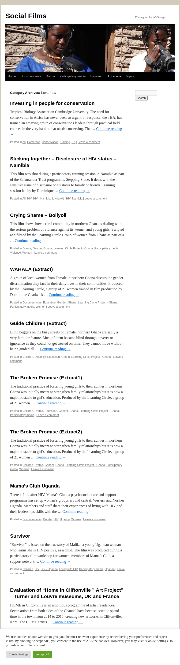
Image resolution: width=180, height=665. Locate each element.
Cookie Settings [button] (18, 654)
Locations (114, 76)
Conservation (50, 142)
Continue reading (74, 191)
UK (73, 142)
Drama (50, 76)
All (24, 142)
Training (65, 142)
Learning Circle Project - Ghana (73, 248)
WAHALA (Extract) (31, 269)
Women (27, 252)
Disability (40, 356)
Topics (130, 76)
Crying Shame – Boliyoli (38, 215)
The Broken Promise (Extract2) (46, 431)
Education (49, 302)
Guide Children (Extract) (38, 323)
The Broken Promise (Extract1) (46, 377)
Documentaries (31, 76)
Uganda (65, 519)
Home (12, 76)
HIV (29, 198)
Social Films (25, 16)
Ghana (47, 248)
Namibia (77, 198)
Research (96, 76)
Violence (15, 252)
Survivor (20, 536)
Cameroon (33, 142)
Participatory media (73, 76)
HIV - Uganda (49, 569)
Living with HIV (61, 198)
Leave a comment (89, 142)
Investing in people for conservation (52, 103)
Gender (37, 248)
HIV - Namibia (42, 198)
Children (27, 356)
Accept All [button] (42, 654)
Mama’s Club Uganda (35, 485)
